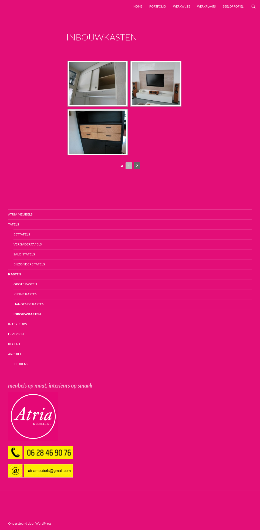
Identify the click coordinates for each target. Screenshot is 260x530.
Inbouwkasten (27, 314)
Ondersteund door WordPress (29, 523)
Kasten (14, 274)
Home (137, 6)
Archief (15, 354)
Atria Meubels (20, 214)
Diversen (16, 334)
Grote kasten (25, 284)
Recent (14, 344)
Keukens (20, 364)
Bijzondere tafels (29, 264)
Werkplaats (206, 6)
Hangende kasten (28, 304)
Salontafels (24, 254)
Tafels (13, 224)
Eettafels (21, 234)
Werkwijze (181, 6)
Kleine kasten (25, 294)
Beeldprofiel (233, 6)
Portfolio (157, 6)
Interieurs (17, 324)
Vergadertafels (27, 244)
